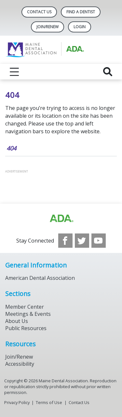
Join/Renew (47, 27)
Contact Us (39, 12)
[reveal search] (108, 71)
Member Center (24, 306)
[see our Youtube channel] (98, 240)
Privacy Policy (17, 402)
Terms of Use (49, 402)
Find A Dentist (80, 12)
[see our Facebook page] (65, 240)
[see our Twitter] (82, 240)
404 (11, 148)
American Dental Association (40, 277)
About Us (16, 321)
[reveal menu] (14, 71)
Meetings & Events (28, 313)
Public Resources (26, 328)
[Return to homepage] (61, 49)
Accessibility (19, 363)
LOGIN (80, 27)
